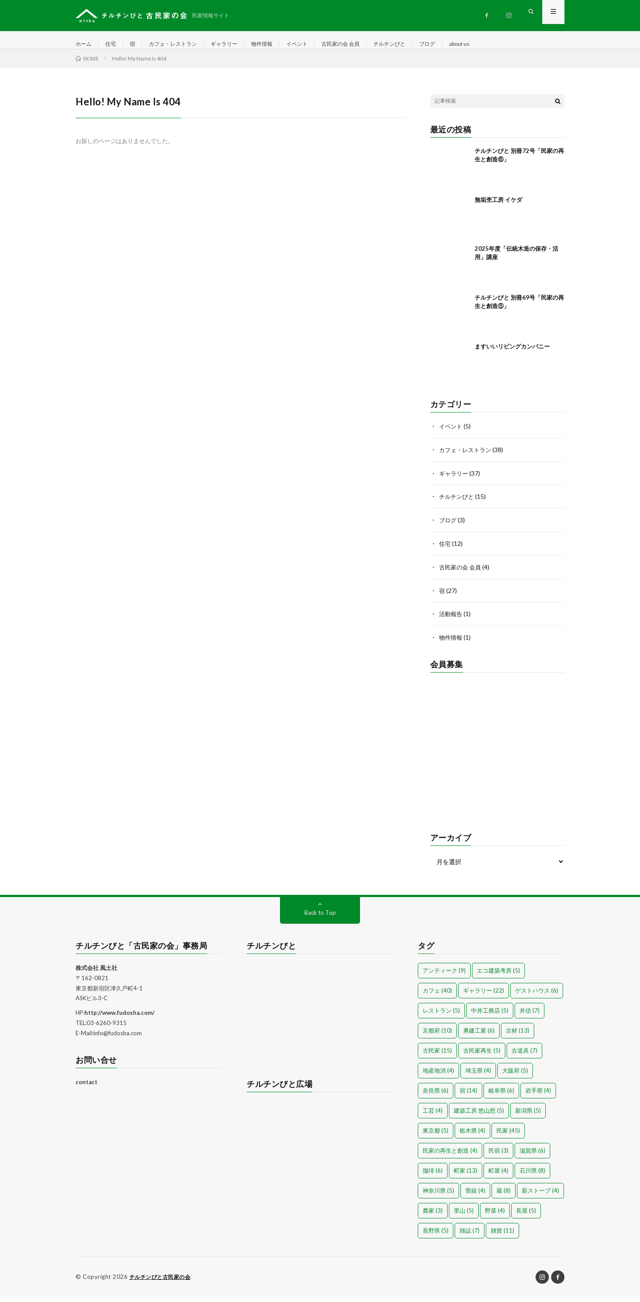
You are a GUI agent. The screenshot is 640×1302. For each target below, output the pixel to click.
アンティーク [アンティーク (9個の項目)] (444, 975)
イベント (320, 44)
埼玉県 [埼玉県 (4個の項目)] (478, 1075)
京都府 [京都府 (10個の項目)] (437, 1035)
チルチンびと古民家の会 (162, 1282)
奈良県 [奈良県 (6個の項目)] (435, 1095)
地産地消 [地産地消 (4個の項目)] (438, 1075)
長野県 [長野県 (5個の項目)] (435, 1235)
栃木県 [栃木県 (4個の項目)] (472, 1135)
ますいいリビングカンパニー (512, 355)
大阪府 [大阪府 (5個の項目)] (515, 1075)
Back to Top (320, 917)
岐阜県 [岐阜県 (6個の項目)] (501, 1095)
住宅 (114, 44)
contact (86, 1087)
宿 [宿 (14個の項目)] (468, 1095)
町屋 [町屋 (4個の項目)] (498, 1175)
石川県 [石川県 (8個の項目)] (532, 1175)
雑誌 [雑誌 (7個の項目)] (470, 1235)
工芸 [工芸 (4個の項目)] (433, 1115)
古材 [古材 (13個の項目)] (517, 1035)
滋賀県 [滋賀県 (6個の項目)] (532, 1155)
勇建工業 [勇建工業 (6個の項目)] (479, 1035)
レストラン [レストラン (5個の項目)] (441, 1015)
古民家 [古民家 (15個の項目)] (437, 1055)
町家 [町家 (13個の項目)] (465, 1175)
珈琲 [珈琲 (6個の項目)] (433, 1175)
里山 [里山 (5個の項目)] (464, 1215)
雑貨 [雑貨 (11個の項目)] (502, 1235)
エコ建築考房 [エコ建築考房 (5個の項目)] (498, 975)
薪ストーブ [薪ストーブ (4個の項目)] (540, 1195)
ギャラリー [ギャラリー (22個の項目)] (483, 995)
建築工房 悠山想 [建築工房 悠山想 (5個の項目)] (479, 1115)
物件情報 (281, 44)
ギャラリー (239, 44)
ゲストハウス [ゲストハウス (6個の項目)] (536, 995)
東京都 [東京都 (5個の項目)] (435, 1135)
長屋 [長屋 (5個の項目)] (526, 1215)
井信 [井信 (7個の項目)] (530, 1015)
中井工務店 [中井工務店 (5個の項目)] (489, 1015)
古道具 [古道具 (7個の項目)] (524, 1055)
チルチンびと (423, 44)
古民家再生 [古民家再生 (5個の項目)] (481, 1055)
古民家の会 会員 (368, 44)
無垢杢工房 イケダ (498, 208)
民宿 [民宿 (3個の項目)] (498, 1155)
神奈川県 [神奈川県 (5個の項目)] (438, 1195)
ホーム (85, 44)
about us (500, 44)
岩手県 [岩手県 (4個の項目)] (538, 1095)
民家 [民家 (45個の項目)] (508, 1135)
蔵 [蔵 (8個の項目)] (503, 1195)
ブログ (465, 44)
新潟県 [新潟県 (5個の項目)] (528, 1115)
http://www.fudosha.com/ (119, 1018)
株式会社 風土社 (96, 973)
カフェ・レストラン (182, 44)
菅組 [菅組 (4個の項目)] (475, 1195)
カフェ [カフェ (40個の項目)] (437, 995)
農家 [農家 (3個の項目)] (433, 1215)
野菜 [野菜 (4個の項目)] (495, 1215)
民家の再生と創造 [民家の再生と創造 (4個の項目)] (450, 1155)
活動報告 (451, 620)
